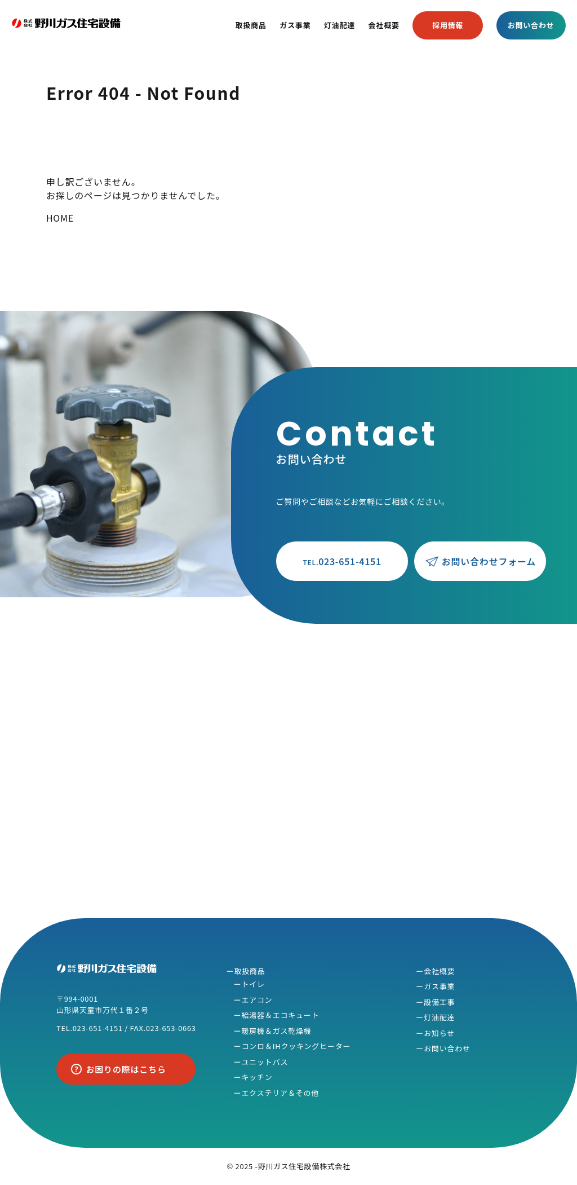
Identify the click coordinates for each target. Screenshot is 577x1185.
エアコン (256, 999)
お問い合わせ (531, 25)
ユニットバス (264, 1061)
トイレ (252, 984)
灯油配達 (339, 25)
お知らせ (439, 1033)
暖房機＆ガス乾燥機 (276, 1030)
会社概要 (384, 25)
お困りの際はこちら (126, 1069)
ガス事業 (294, 25)
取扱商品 (251, 25)
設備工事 (439, 1002)
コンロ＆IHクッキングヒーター (295, 1046)
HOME (60, 217)
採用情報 (447, 25)
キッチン (256, 1077)
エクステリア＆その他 (280, 1092)
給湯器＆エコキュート (280, 1015)
